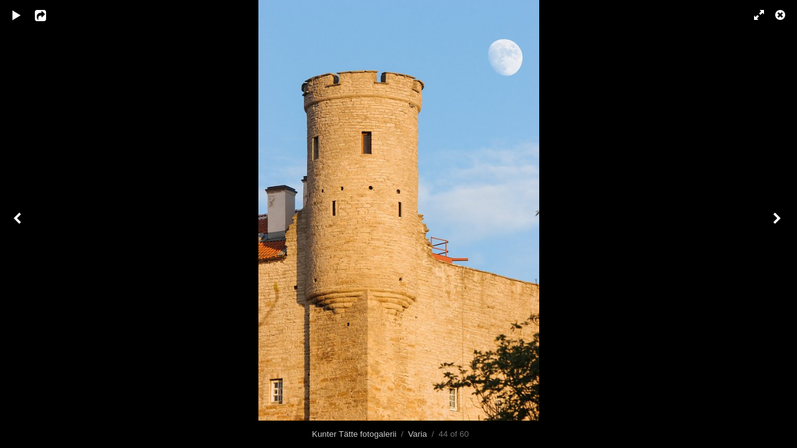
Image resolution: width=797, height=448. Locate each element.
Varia (417, 434)
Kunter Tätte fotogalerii (354, 434)
